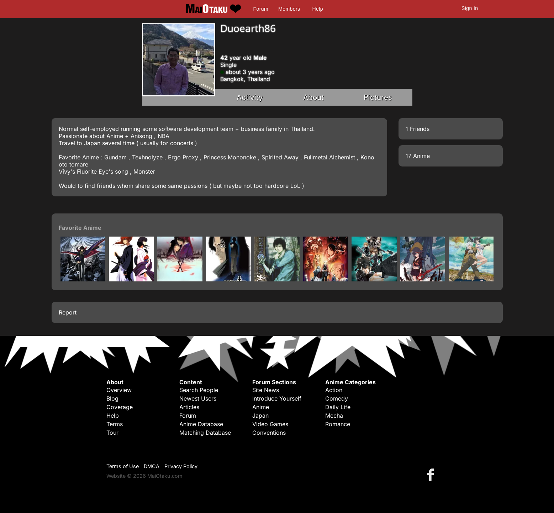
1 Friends (417, 128)
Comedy (336, 398)
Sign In (469, 8)
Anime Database (201, 424)
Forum (260, 9)
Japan (260, 415)
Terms (114, 424)
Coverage (119, 407)
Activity (250, 97)
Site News (265, 389)
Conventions (269, 432)
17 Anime (418, 155)
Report (67, 312)
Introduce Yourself (276, 398)
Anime (260, 407)
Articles (189, 407)
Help (317, 9)
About (313, 97)
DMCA (151, 466)
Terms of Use (122, 466)
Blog (112, 398)
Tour (112, 432)
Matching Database (205, 432)
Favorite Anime (80, 227)
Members (289, 9)
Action (333, 389)
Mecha (334, 415)
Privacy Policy (180, 466)
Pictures (378, 97)
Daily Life (337, 407)
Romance (337, 424)
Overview (119, 389)
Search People (198, 389)
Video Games (270, 424)
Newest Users (197, 398)
